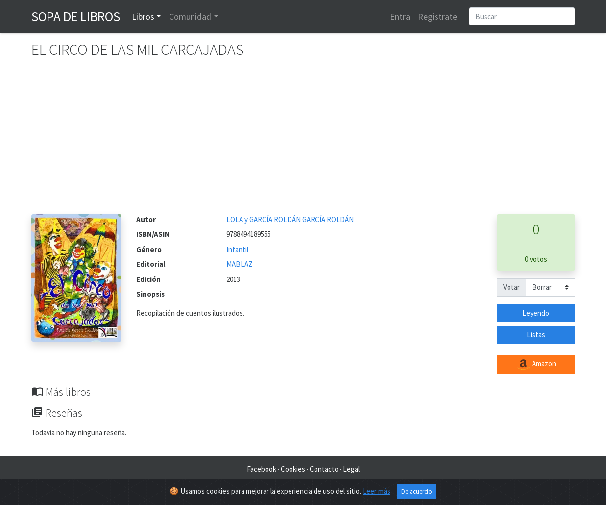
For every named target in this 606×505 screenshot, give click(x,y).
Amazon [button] (536, 364)
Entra (400, 16)
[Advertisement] (303, 140)
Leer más (376, 491)
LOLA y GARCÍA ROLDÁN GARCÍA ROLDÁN (290, 219)
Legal (351, 469)
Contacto (324, 469)
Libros (143, 16)
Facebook (261, 469)
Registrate (437, 16)
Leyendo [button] (535, 313)
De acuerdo (416, 491)
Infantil (237, 249)
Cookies (293, 469)
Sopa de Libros (75, 16)
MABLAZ (239, 264)
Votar (511, 287)
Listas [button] (536, 334)
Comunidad (190, 16)
